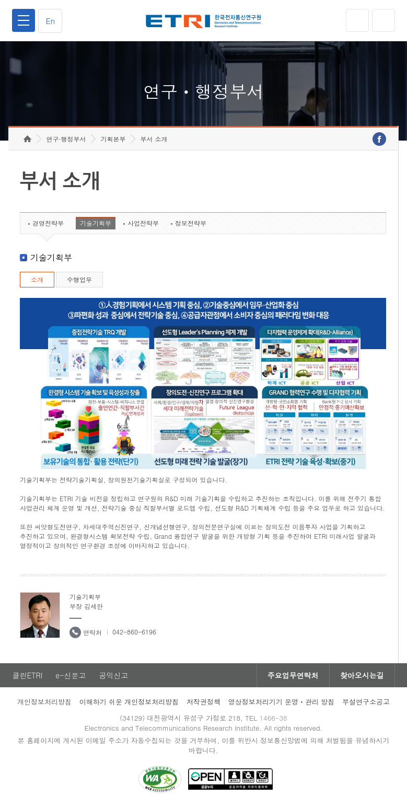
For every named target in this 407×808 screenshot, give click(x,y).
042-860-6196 (134, 631)
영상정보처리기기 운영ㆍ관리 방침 (281, 702)
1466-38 (273, 718)
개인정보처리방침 (44, 702)
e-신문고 (70, 675)
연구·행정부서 (66, 138)
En (50, 20)
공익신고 (113, 675)
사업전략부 (143, 222)
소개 (37, 279)
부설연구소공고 (366, 702)
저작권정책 (203, 702)
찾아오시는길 (362, 675)
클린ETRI (27, 675)
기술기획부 (95, 222)
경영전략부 (48, 222)
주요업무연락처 (293, 675)
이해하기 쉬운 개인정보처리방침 (129, 702)
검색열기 (383, 20)
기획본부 (112, 138)
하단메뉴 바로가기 (0, 0)
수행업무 (79, 279)
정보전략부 (190, 222)
